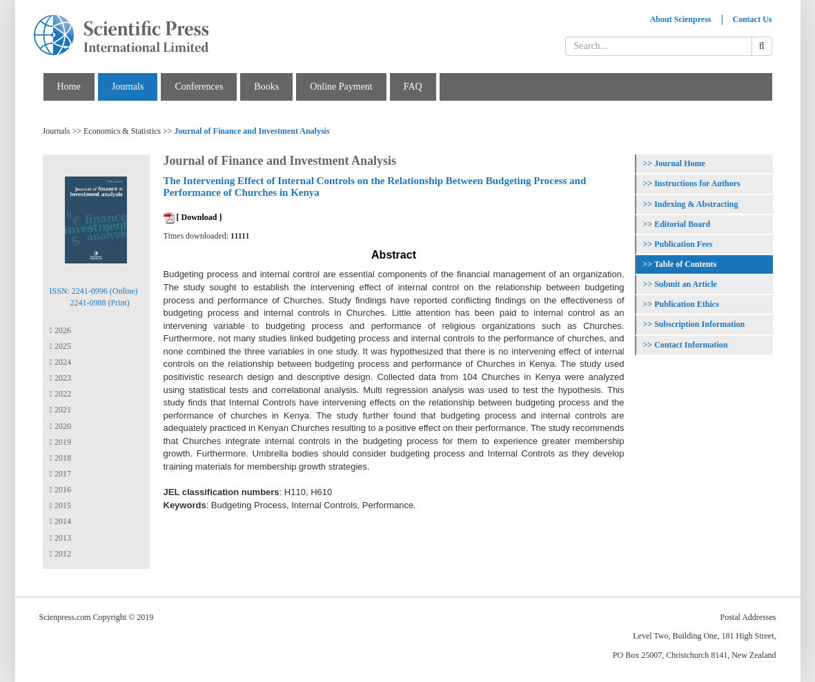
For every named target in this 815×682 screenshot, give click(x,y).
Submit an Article (685, 284)
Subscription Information (699, 324)
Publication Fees (683, 244)
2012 (60, 554)
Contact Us (752, 19)
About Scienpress (680, 19)
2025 (60, 346)
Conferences (199, 86)
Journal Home (679, 163)
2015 (60, 505)
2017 (60, 474)
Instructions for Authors (697, 183)
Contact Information (690, 345)
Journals (128, 86)
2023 (60, 378)
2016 (60, 489)
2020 (60, 426)
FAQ (413, 86)
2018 (60, 458)
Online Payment (341, 86)
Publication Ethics (686, 304)
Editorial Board (682, 224)
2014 (60, 521)
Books (266, 86)
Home (69, 86)
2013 (60, 538)
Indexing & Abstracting (696, 204)
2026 (60, 330)
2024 (60, 362)
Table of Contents (685, 264)
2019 (60, 442)
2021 (60, 409)
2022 (60, 394)
